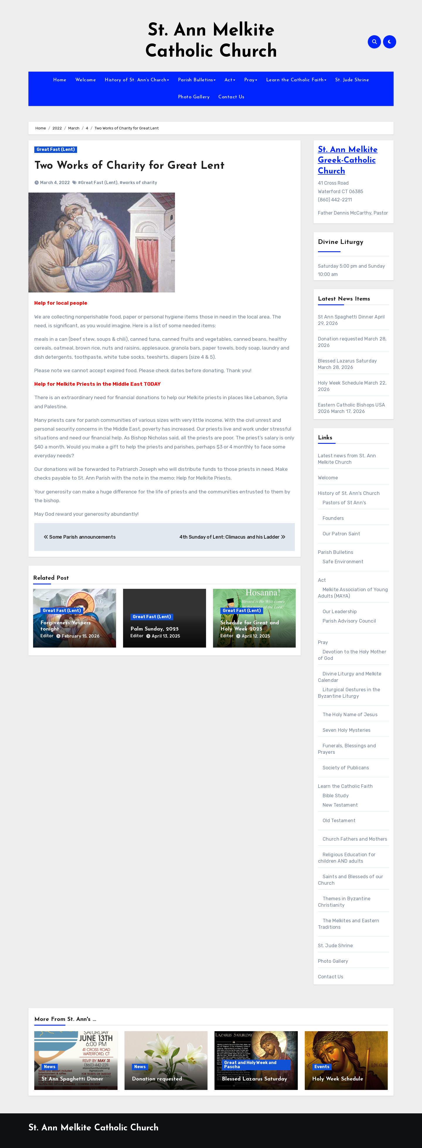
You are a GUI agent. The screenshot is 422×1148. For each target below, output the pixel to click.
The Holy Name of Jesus (350, 714)
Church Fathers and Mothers (355, 839)
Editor (47, 635)
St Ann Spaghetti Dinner (346, 317)
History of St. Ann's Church (349, 493)
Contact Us (231, 97)
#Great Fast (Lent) (98, 182)
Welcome (85, 80)
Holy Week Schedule (340, 383)
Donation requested (340, 339)
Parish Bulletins (195, 80)
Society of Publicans (346, 768)
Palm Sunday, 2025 (154, 629)
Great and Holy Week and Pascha (250, 1064)
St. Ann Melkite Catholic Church (93, 1128)
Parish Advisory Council (349, 621)
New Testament (340, 805)
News (49, 1066)
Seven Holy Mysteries (347, 730)
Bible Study (336, 795)
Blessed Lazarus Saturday (347, 361)
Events (321, 1066)
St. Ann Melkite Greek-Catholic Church (348, 161)
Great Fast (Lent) (56, 149)
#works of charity (138, 182)
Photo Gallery (194, 97)
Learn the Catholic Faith (295, 80)
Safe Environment (343, 561)
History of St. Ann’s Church (135, 80)
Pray (249, 80)
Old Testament (339, 820)
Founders (333, 518)
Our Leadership (340, 611)
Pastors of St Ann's (344, 502)
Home (60, 80)
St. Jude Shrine (352, 80)
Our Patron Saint (341, 534)
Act (228, 80)
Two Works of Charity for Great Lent (131, 166)
